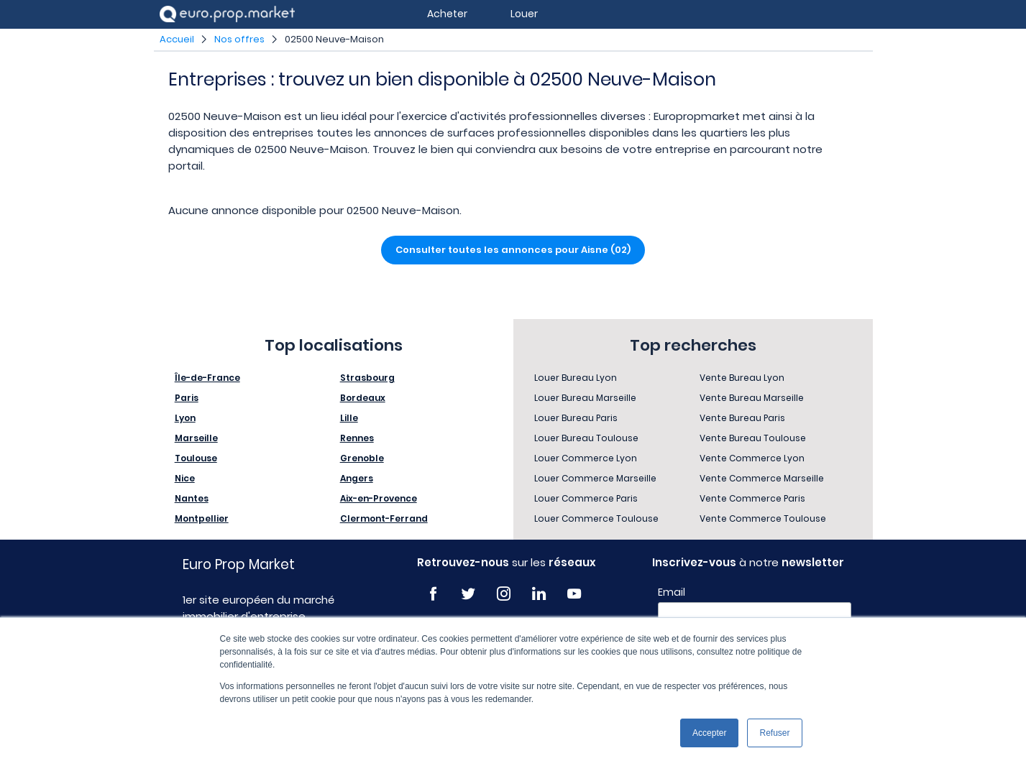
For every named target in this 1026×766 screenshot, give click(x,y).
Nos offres (239, 39)
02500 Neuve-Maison (334, 39)
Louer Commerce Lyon (585, 458)
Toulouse (196, 458)
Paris (186, 398)
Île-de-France (207, 378)
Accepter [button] (709, 733)
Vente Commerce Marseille (762, 478)
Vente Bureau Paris (742, 418)
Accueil (177, 39)
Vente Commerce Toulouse (763, 518)
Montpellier (202, 518)
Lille (349, 418)
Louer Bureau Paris (576, 418)
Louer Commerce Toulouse (596, 518)
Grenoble (362, 458)
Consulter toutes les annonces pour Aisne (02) (513, 250)
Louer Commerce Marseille (595, 478)
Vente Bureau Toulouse (753, 438)
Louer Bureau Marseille (585, 398)
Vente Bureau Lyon (742, 378)
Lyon (185, 418)
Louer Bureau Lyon (575, 378)
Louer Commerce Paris (586, 498)
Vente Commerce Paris (752, 498)
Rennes (357, 438)
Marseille (196, 438)
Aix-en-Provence (378, 498)
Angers (356, 478)
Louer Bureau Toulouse (586, 438)
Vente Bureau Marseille (752, 398)
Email (671, 592)
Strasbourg (367, 378)
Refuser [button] (774, 733)
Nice (185, 478)
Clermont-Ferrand (384, 518)
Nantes (192, 498)
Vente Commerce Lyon (752, 458)
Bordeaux (362, 398)
